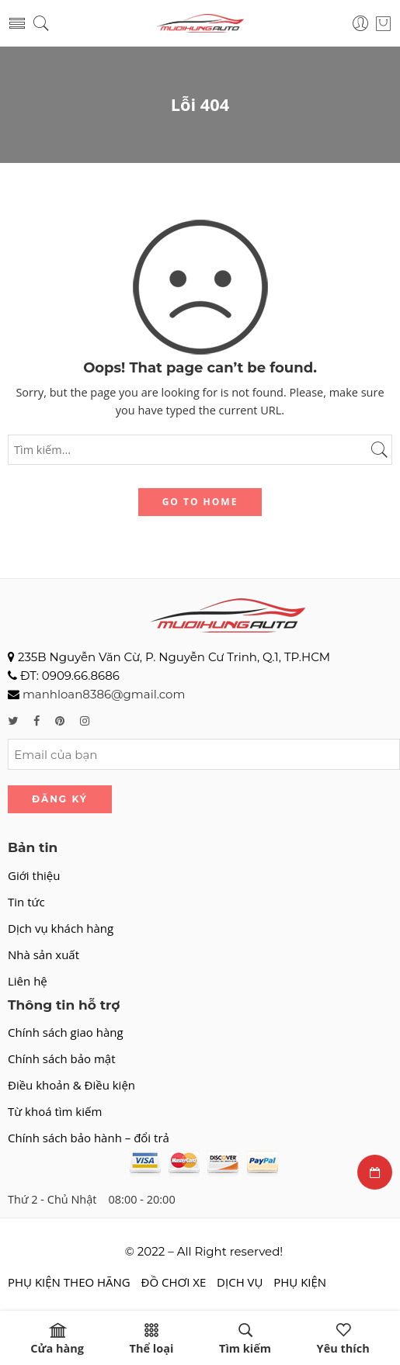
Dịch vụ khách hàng (60, 928)
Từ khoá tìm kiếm (55, 1111)
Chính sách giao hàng (65, 1032)
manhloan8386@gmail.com (104, 694)
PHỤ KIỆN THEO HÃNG (69, 1282)
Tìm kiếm (245, 1339)
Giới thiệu (34, 875)
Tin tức (26, 901)
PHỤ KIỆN (299, 1282)
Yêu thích (343, 1339)
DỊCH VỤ (240, 1282)
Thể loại (152, 1339)
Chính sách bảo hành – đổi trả (88, 1137)
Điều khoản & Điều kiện (71, 1085)
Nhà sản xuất (43, 954)
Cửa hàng (57, 1339)
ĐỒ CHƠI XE (174, 1282)
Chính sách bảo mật (62, 1058)
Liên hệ (27, 981)
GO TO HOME (200, 501)
